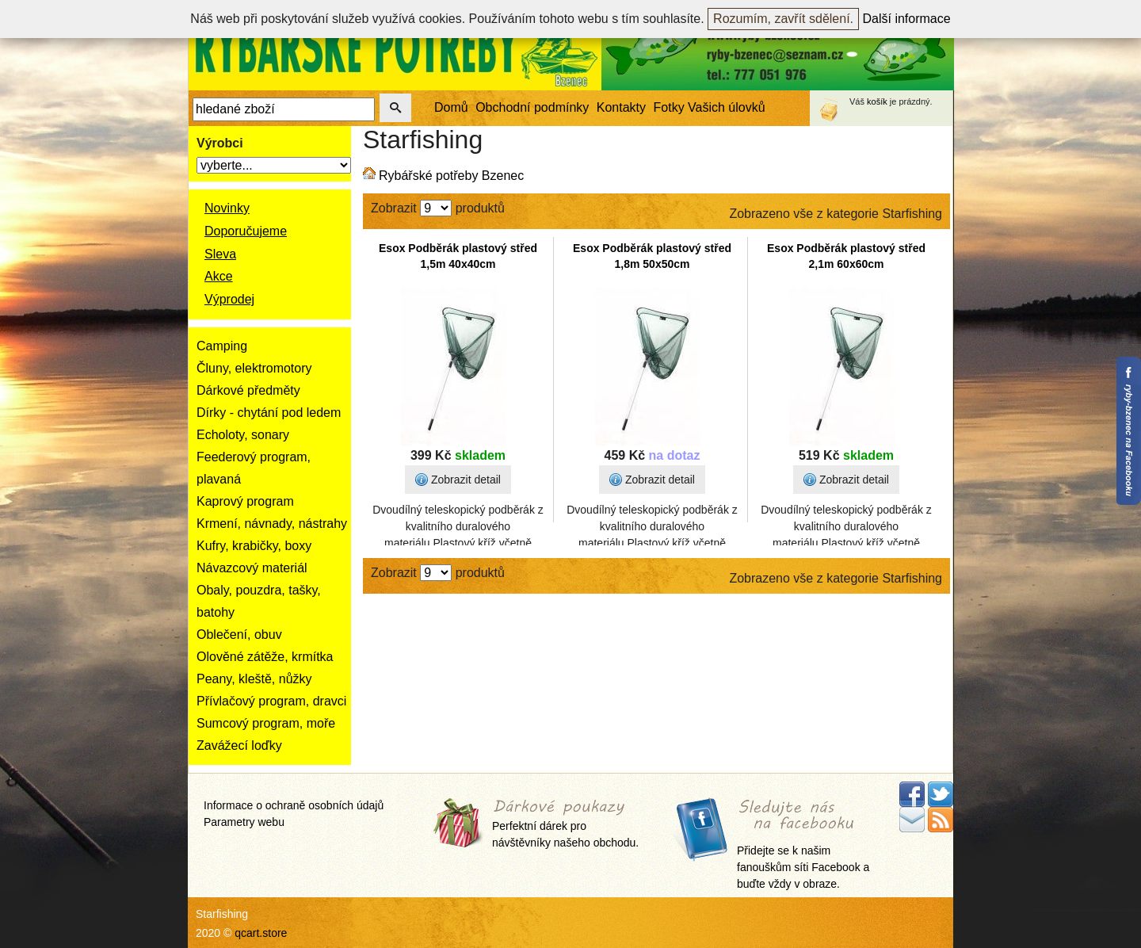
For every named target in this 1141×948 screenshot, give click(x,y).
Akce (218, 276)
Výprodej (229, 299)
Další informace (907, 18)
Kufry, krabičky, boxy (254, 545)
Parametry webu (244, 822)
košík (877, 101)
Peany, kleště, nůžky (254, 679)
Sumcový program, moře (266, 723)
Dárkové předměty (248, 390)
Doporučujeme (245, 231)
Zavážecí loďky (239, 745)
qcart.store (261, 933)
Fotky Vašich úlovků (709, 107)
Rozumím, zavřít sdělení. (783, 18)
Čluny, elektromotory (254, 368)
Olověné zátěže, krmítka (265, 656)
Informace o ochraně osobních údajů (294, 805)
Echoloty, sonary (243, 435)
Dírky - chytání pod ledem (269, 412)
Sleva (220, 254)
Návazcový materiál (252, 568)
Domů (451, 107)
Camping (222, 346)
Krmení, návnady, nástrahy (272, 523)
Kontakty (621, 107)
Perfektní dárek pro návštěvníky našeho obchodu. (565, 825)
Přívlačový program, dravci (271, 701)
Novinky (227, 208)
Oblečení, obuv (239, 634)
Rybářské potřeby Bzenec (451, 175)
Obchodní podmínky (532, 107)
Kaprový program (245, 501)
